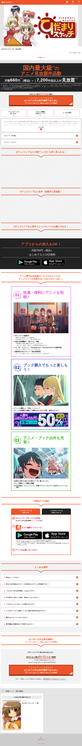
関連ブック (41, 58)
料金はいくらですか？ (13, 577)
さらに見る (41, 128)
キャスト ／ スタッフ (10, 142)
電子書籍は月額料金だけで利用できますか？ (20, 624)
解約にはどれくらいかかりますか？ (17, 617)
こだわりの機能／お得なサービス (40, 112)
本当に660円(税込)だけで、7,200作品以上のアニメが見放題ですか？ (27, 584)
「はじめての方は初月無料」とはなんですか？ (20, 591)
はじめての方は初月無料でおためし (41, 100)
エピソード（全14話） (41, 136)
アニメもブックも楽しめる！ (13, 112)
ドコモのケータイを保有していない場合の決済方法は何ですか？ (26, 611)
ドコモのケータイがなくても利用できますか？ (20, 604)
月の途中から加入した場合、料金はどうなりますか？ (22, 597)
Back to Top (41, 738)
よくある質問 (67, 112)
